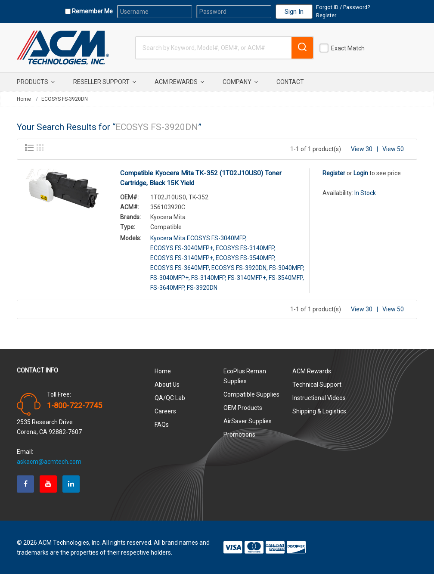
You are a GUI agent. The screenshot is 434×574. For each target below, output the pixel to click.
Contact (290, 81)
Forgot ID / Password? (343, 7)
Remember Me (92, 11)
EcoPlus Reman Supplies (244, 375)
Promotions (239, 433)
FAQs (162, 423)
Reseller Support (104, 81)
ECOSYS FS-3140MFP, (246, 247)
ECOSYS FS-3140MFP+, (182, 257)
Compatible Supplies (251, 393)
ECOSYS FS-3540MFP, (246, 257)
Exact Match (348, 48)
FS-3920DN (202, 286)
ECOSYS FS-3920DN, (239, 267)
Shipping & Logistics (319, 410)
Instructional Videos (319, 397)
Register (326, 15)
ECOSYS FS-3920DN (64, 99)
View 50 (393, 148)
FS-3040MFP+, (170, 276)
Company (240, 81)
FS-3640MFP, (168, 286)
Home (24, 99)
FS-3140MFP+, (247, 276)
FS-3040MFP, (286, 267)
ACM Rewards (179, 81)
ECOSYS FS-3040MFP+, (182, 247)
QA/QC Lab (170, 397)
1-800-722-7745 (74, 405)
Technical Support (316, 383)
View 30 (361, 148)
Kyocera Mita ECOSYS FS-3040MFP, (198, 237)
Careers (165, 410)
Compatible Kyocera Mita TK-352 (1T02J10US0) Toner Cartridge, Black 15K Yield (201, 177)
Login (360, 172)
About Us (167, 383)
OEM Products (242, 406)
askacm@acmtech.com (49, 460)
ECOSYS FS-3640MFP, (180, 267)
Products (36, 81)
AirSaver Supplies (247, 420)
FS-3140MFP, (208, 276)
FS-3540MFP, (286, 276)
